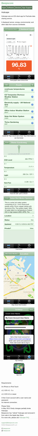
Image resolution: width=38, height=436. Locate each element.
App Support (27, 8)
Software (10, 8)
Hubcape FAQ (24, 417)
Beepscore (7, 3)
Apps (4, 8)
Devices (18, 8)
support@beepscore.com (9, 423)
